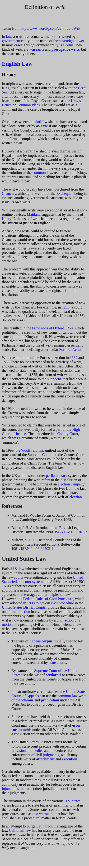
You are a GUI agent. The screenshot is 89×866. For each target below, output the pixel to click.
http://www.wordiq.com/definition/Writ (50, 28)
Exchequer (64, 193)
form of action (19, 612)
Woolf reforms (32, 450)
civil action (65, 620)
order (56, 36)
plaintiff (38, 122)
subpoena (54, 379)
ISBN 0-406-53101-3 (71, 532)
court (69, 45)
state (52, 663)
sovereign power (71, 41)
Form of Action (71, 349)
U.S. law (17, 569)
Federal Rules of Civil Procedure (48, 599)
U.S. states (72, 801)
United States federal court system (42, 579)
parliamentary (56, 476)
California (16, 830)
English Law (17, 64)
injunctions (10, 789)
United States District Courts (24, 607)
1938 (31, 603)
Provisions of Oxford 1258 (52, 328)
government (11, 41)
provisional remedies (27, 751)
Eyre (44, 126)
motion (7, 624)
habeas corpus (40, 641)
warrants (36, 49)
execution (69, 759)
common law (42, 173)
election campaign (72, 484)
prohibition (50, 700)
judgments (51, 755)
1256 (66, 307)
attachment (45, 759)
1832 (73, 358)
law (8, 36)
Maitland (34, 214)
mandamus (24, 700)
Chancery (9, 193)
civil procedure (62, 603)
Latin (40, 826)
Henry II (8, 219)
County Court (67, 434)
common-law (68, 696)
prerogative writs (65, 49)
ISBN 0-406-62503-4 (37, 549)
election (75, 497)
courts (18, 577)
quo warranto (43, 814)
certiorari (53, 675)
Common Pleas (28, 105)
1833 (5, 362)
